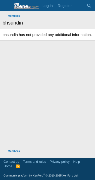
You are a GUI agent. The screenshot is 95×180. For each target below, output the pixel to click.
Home (8, 166)
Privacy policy (60, 162)
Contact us (11, 162)
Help (76, 162)
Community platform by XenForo (41, 175)
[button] (7, 6)
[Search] (89, 5)
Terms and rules (34, 162)
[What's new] (79, 5)
